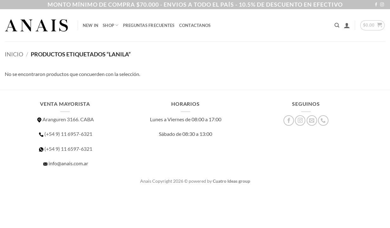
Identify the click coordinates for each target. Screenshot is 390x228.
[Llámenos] (323, 120)
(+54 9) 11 (65, 149)
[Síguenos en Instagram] (382, 5)
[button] (347, 25)
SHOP (110, 25)
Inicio (14, 54)
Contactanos (195, 25)
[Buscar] (337, 25)
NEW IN (91, 25)
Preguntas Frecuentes (149, 25)
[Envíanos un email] (312, 120)
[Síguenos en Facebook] (376, 5)
